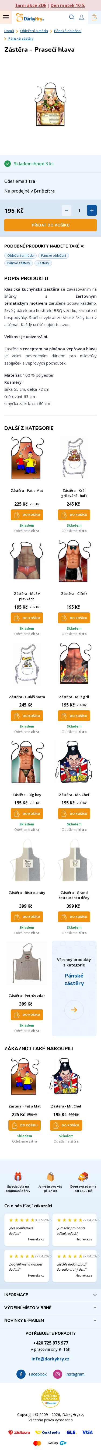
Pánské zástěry (21, 38)
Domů (9, 30)
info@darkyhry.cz (50, 1359)
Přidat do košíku (50, 225)
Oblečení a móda (34, 30)
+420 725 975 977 (50, 1343)
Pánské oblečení (67, 30)
